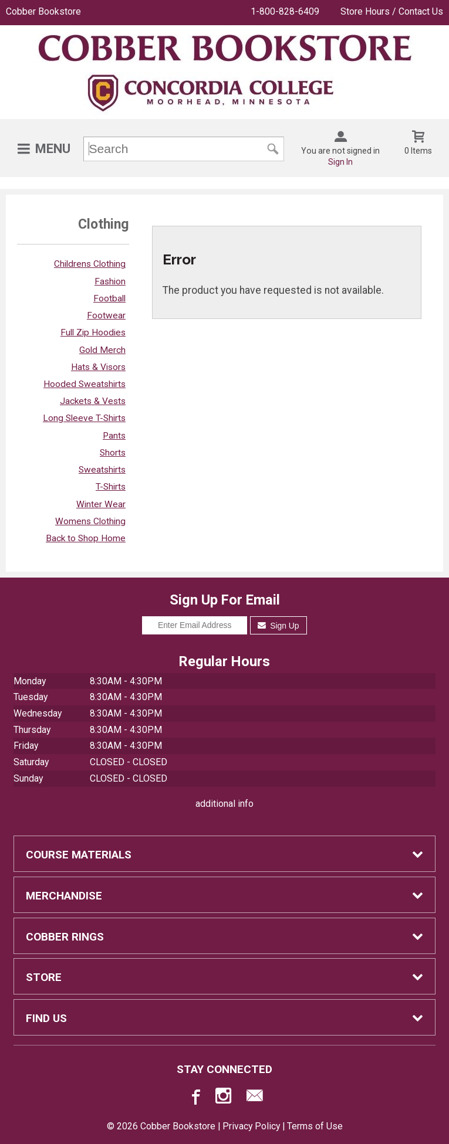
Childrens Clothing (90, 264)
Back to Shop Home (86, 538)
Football (109, 298)
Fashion (110, 281)
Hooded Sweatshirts (84, 384)
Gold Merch (102, 350)
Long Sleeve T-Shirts (84, 418)
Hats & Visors (98, 367)
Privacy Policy (251, 1126)
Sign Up (278, 625)
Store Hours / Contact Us (391, 11)
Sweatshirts (102, 469)
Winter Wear (101, 504)
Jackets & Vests (93, 401)
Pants (114, 435)
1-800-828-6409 (285, 11)
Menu (52, 148)
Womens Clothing (90, 521)
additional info (224, 803)
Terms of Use (315, 1126)
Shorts (113, 452)
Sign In (340, 162)
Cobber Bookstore (43, 11)
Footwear (106, 315)
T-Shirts (111, 486)
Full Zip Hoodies (93, 332)
